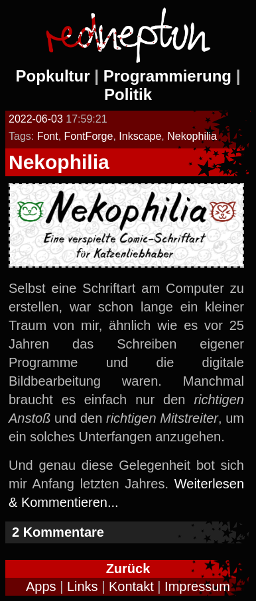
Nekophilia (192, 136)
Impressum (197, 586)
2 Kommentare (58, 532)
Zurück (128, 568)
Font (47, 136)
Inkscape (140, 136)
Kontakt (131, 586)
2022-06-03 (36, 119)
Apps (41, 586)
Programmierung (167, 76)
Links (82, 586)
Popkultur (53, 76)
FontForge (88, 136)
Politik (128, 94)
